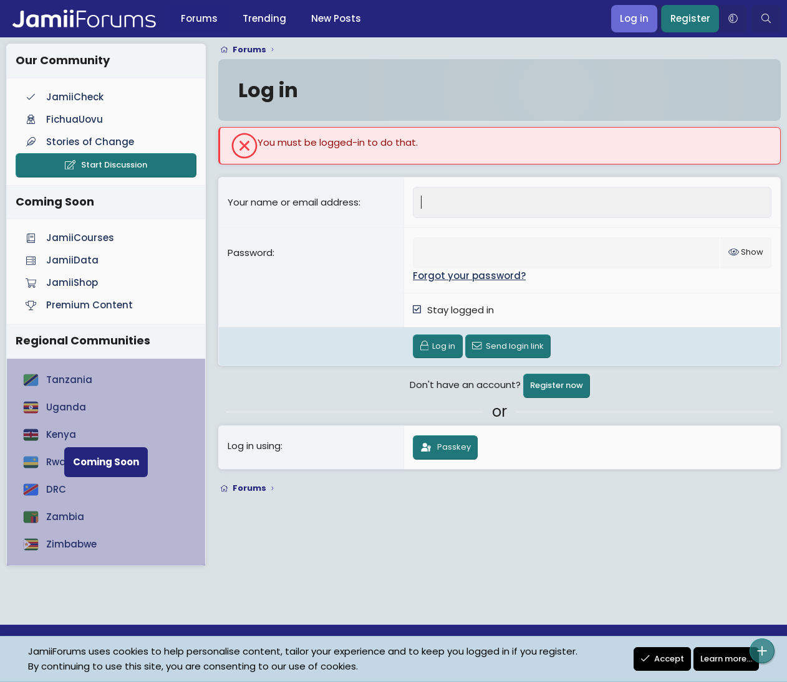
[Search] (766, 18)
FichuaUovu (63, 119)
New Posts (336, 18)
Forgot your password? (469, 275)
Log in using (254, 445)
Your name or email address (293, 202)
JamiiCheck (63, 96)
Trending (264, 18)
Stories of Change (78, 141)
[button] (732, 18)
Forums (199, 18)
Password (250, 252)
